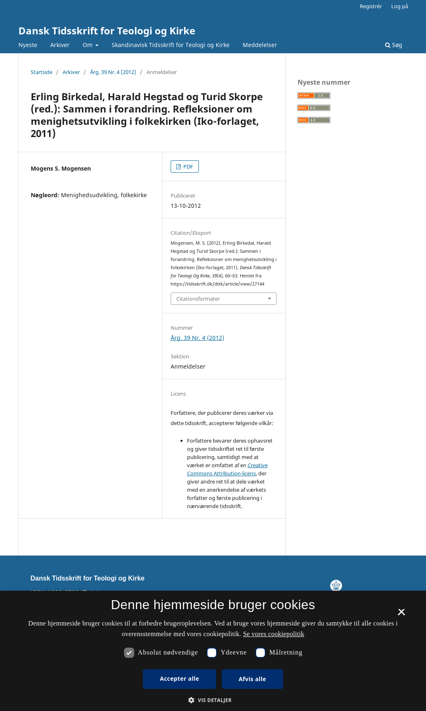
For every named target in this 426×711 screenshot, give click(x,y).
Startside (41, 72)
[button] (213, 700)
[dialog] (213, 651)
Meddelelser (260, 45)
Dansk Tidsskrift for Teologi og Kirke (106, 30)
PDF (187, 166)
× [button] (401, 615)
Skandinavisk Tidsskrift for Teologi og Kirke (171, 45)
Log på (399, 6)
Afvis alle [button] (252, 679)
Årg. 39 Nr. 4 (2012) (113, 72)
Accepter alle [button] (179, 678)
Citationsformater (198, 298)
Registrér (371, 6)
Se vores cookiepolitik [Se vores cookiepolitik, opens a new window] (273, 633)
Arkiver (60, 45)
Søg (393, 45)
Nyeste (27, 45)
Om (88, 45)
